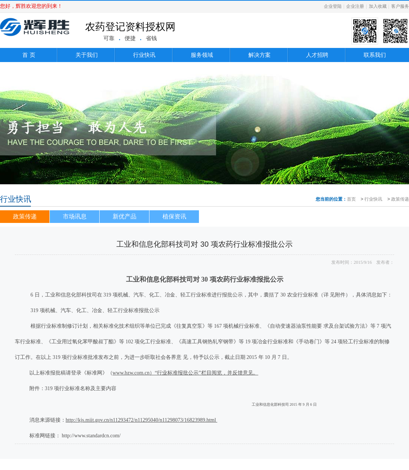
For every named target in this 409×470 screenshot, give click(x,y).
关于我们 (86, 55)
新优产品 (124, 216)
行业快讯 (144, 55)
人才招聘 (317, 55)
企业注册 (355, 6)
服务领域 (202, 55)
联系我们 (375, 55)
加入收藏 (378, 6)
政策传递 (400, 199)
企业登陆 (333, 6)
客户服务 (400, 6)
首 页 (28, 55)
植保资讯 (174, 216)
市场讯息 (75, 216)
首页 (351, 199)
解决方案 (259, 55)
